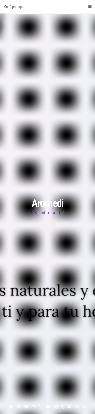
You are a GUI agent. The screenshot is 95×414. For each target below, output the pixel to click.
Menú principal (47, 7)
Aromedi (47, 203)
